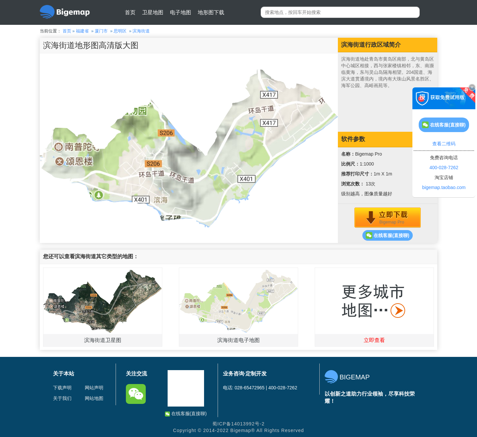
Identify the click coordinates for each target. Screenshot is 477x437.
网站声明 (94, 387)
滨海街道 (141, 30)
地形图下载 (211, 12)
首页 (130, 12)
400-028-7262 (443, 167)
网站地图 (94, 398)
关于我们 (62, 398)
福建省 (82, 30)
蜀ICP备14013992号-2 (238, 423)
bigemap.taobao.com (444, 187)
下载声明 (62, 387)
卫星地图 (152, 12)
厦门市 (101, 30)
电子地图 (180, 12)
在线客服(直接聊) (387, 235)
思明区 (120, 30)
